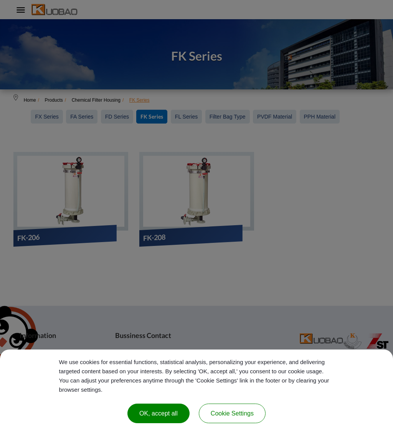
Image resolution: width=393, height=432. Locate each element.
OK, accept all (158, 413)
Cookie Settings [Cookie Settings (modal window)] (232, 413)
